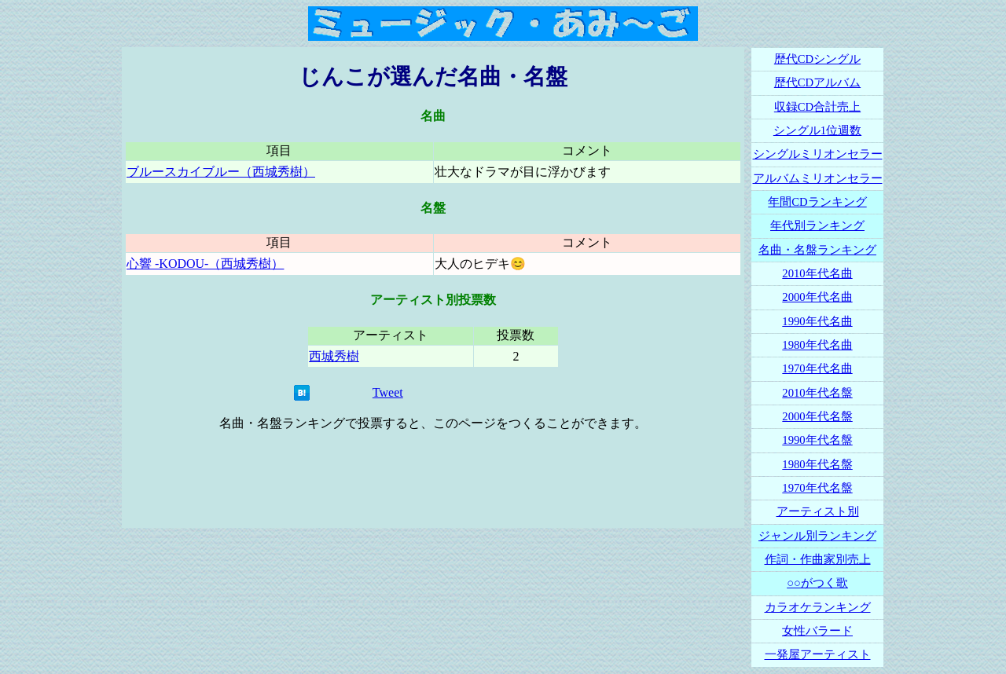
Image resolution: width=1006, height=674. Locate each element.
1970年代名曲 (817, 368)
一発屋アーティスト (818, 654)
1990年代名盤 (817, 440)
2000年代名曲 (817, 297)
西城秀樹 (334, 356)
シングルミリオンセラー (818, 154)
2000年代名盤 (817, 416)
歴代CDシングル (817, 59)
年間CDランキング (817, 202)
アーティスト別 (818, 511)
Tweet (388, 392)
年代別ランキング (817, 225)
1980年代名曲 (817, 345)
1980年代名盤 (817, 464)
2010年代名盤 (817, 392)
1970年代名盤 (817, 488)
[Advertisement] (433, 480)
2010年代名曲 (817, 273)
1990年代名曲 (817, 321)
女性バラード (817, 631)
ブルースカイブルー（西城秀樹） (221, 171)
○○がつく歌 (817, 583)
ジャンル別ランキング (817, 535)
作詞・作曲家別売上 (818, 559)
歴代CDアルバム (817, 82)
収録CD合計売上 (817, 107)
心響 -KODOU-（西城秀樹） (205, 263)
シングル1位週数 (817, 130)
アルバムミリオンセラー (818, 178)
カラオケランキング (818, 607)
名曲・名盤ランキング (817, 250)
